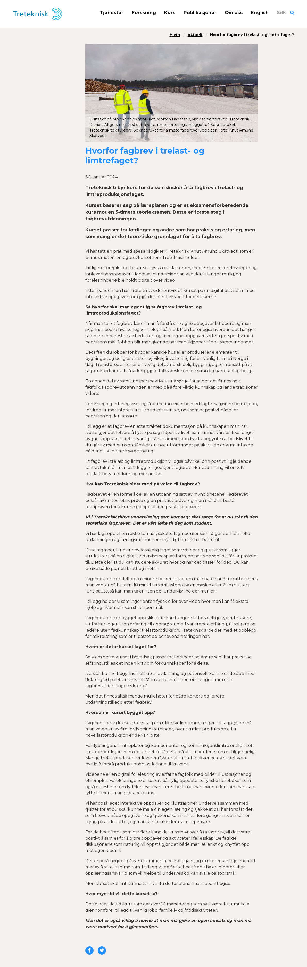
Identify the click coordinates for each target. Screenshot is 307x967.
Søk (281, 12)
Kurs (169, 12)
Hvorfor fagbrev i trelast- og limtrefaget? (252, 34)
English (260, 12)
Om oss (234, 12)
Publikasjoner (200, 12)
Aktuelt (195, 34)
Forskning (144, 12)
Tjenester (111, 12)
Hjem (175, 34)
